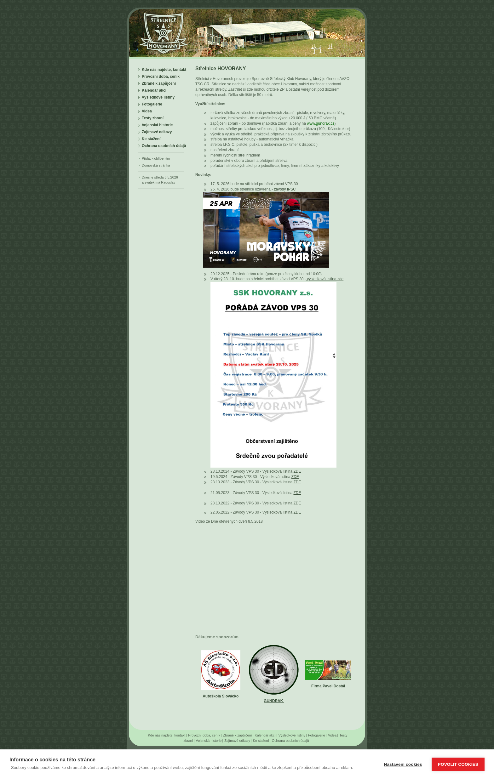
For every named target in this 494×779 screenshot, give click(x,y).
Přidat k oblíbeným (156, 158)
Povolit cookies (458, 764)
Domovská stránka (156, 165)
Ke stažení (151, 139)
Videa (147, 111)
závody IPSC (285, 189)
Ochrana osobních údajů (164, 146)
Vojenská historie (157, 125)
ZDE (297, 471)
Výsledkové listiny (158, 97)
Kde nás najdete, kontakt (164, 69)
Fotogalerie (152, 104)
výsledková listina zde (324, 279)
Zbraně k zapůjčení (159, 83)
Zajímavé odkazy (157, 132)
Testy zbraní (153, 118)
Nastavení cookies (403, 764)
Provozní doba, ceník (161, 76)
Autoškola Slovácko (220, 696)
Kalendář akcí (154, 90)
